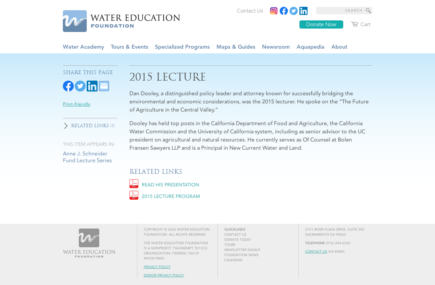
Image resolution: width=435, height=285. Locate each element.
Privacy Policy (157, 267)
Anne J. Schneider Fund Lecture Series (87, 156)
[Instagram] (274, 11)
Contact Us (316, 252)
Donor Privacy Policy (164, 275)
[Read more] (303, 11)
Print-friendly (76, 104)
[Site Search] (368, 10)
